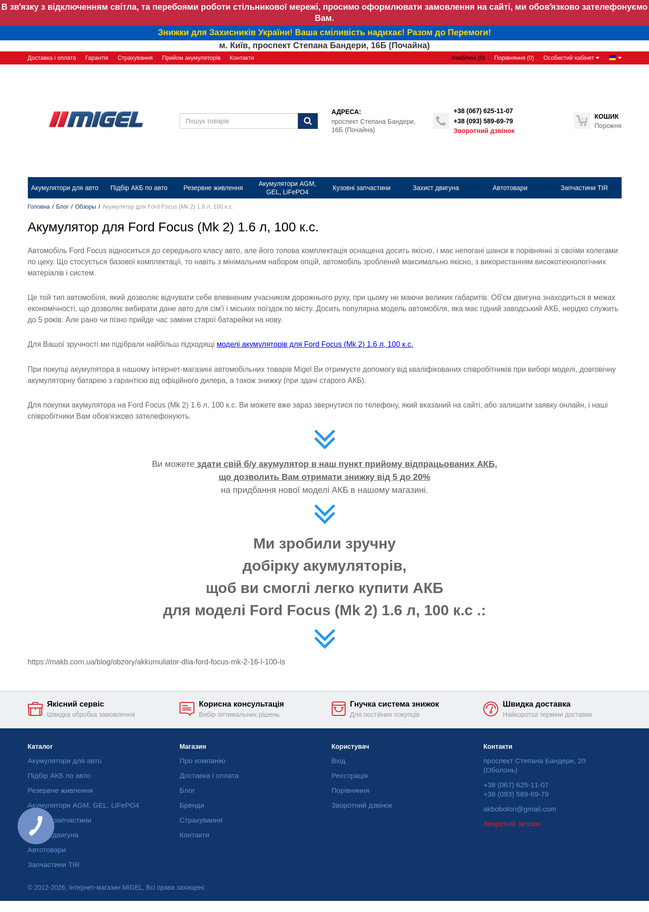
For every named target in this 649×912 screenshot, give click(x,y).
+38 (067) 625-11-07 (483, 111)
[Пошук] (308, 121)
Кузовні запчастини (59, 820)
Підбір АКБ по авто (59, 775)
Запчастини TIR (54, 864)
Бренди (192, 805)
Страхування (135, 58)
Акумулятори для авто (65, 761)
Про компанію (202, 761)
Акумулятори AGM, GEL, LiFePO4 (84, 805)
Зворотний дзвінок (484, 130)
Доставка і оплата (52, 58)
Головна (39, 207)
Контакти (242, 58)
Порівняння (351, 790)
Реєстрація (350, 775)
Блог (62, 207)
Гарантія (96, 58)
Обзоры (85, 207)
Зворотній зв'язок (511, 824)
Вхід (339, 761)
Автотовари (47, 850)
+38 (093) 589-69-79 (483, 121)
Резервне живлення (60, 790)
